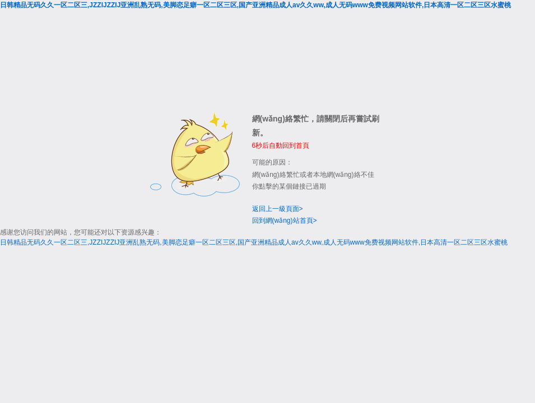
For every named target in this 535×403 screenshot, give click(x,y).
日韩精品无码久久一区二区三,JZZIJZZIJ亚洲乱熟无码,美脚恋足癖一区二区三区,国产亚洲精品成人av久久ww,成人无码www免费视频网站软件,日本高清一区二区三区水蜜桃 (255, 5)
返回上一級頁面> (277, 209)
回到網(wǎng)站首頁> (284, 220)
